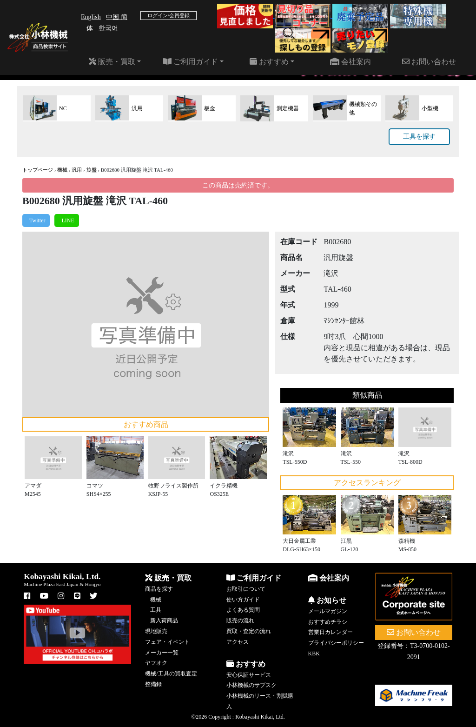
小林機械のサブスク (251, 685)
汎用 (77, 170)
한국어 (108, 28)
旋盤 (91, 170)
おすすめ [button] (269, 62)
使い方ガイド (243, 599)
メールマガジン (327, 611)
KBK (314, 653)
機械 (62, 170)
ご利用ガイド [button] (190, 62)
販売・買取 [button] (112, 62)
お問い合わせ (429, 62)
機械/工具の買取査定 (171, 673)
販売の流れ (240, 620)
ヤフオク (156, 663)
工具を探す (419, 136)
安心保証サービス (248, 675)
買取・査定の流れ (248, 631)
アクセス (237, 642)
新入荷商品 (164, 620)
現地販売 (156, 631)
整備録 (153, 684)
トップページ (37, 170)
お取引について (245, 589)
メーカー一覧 (161, 652)
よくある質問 (243, 610)
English (91, 16)
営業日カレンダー (330, 632)
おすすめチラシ (327, 622)
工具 (155, 610)
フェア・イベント (167, 642)
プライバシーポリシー (336, 643)
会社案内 (350, 62)
